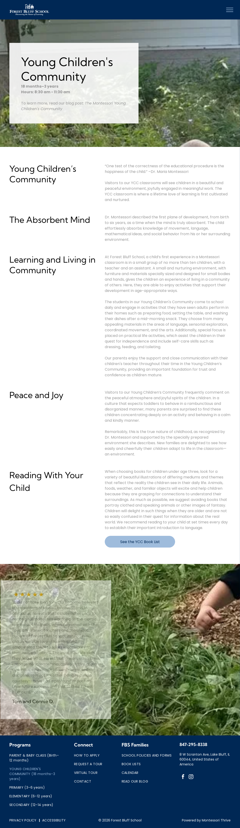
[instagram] (191, 777)
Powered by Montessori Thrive (206, 820)
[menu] (230, 10)
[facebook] (183, 777)
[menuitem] (35, 758)
